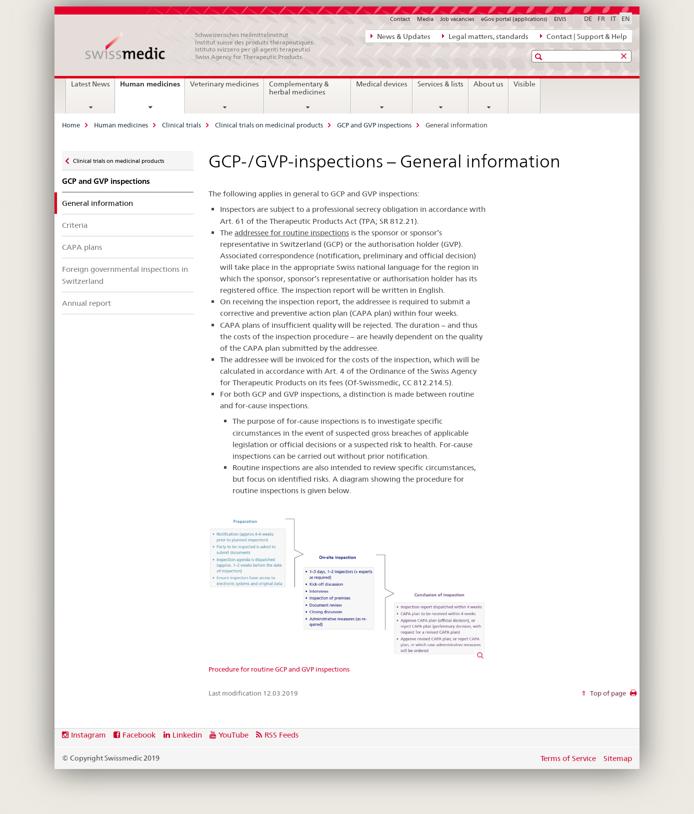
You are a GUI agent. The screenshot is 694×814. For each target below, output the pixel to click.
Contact (400, 18)
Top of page (607, 693)
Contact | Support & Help (583, 36)
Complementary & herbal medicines (299, 88)
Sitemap (618, 758)
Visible (525, 84)
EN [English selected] (626, 18)
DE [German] (588, 18)
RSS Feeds (281, 735)
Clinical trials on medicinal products (269, 125)
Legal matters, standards (485, 36)
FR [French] (601, 18)
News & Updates (400, 36)
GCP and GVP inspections (374, 125)
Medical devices (382, 84)
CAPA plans (82, 247)
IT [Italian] (613, 18)
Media (425, 18)
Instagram (88, 735)
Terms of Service (568, 758)
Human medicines (152, 87)
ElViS (560, 18)
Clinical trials (181, 125)
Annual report (86, 303)
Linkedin (187, 735)
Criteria (75, 225)
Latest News (90, 84)
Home (71, 125)
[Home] (204, 45)
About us (489, 84)
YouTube (233, 735)
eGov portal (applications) (514, 18)
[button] (539, 56)
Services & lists (441, 84)
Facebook (139, 735)
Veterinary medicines (224, 84)
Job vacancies (457, 18)
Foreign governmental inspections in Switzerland (125, 274)
